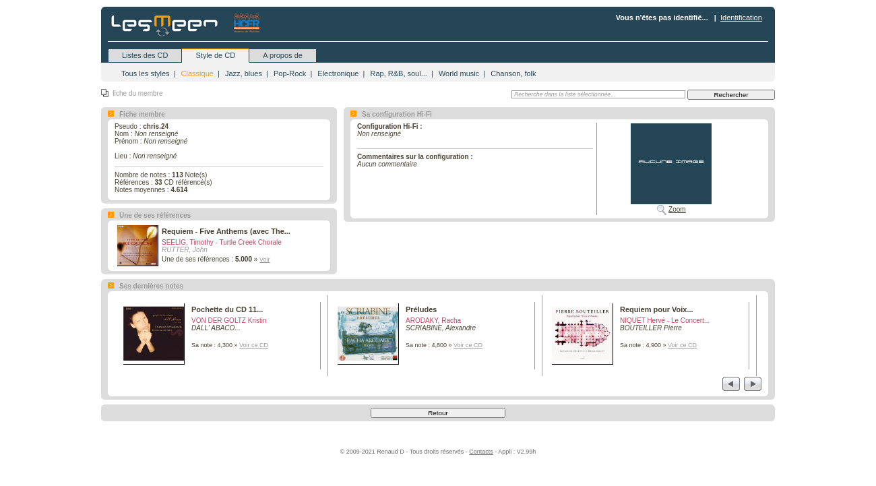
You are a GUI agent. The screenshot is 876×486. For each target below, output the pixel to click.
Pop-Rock (290, 73)
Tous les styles (145, 73)
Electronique (337, 73)
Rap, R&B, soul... (398, 73)
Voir (264, 259)
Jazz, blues (243, 73)
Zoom (677, 209)
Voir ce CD (253, 345)
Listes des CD (145, 55)
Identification (741, 17)
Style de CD (215, 55)
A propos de (283, 55)
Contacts (481, 451)
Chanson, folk (513, 73)
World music (459, 73)
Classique (197, 73)
